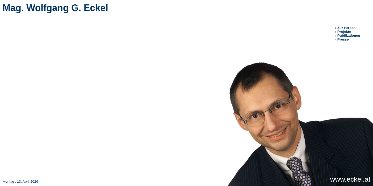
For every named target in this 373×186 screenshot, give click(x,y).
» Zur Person (345, 28)
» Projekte (343, 32)
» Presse (342, 39)
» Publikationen (347, 35)
